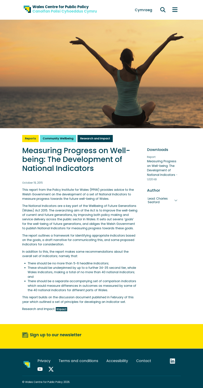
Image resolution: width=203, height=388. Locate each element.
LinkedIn (174, 361)
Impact (61, 309)
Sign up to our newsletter (55, 335)
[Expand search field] (163, 10)
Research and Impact (95, 138)
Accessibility (117, 360)
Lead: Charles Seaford (158, 200)
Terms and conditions (78, 360)
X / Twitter (53, 369)
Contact (143, 360)
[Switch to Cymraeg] (143, 10)
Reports (30, 138)
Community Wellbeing (58, 138)
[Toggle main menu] (175, 10)
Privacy (44, 360)
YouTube (41, 369)
